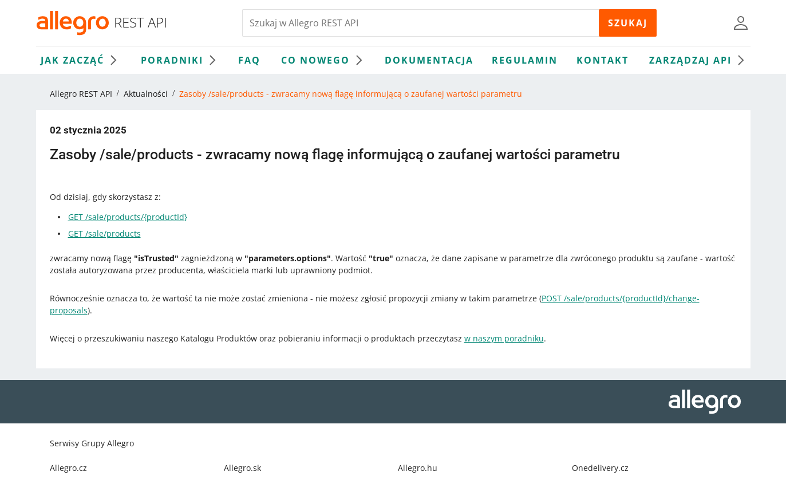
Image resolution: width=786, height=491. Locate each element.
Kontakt (602, 60)
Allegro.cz (68, 467)
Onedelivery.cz (600, 467)
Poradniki (181, 60)
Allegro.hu (417, 467)
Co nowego (324, 60)
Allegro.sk (242, 467)
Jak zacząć (82, 60)
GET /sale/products (104, 233)
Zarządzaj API (699, 60)
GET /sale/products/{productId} (127, 216)
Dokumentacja (429, 60)
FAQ (249, 60)
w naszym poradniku (504, 338)
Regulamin (525, 60)
